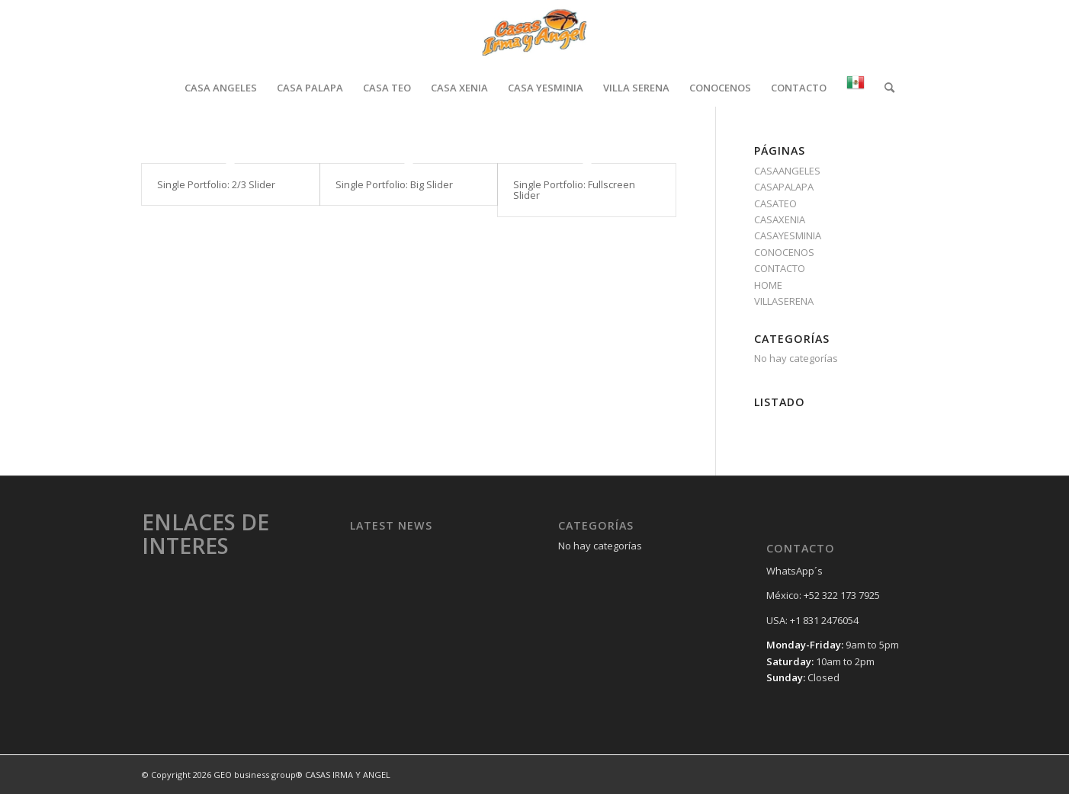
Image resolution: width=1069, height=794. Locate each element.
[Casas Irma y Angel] (534, 34)
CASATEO (775, 203)
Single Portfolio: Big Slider (394, 184)
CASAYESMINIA (787, 235)
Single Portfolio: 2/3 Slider (216, 184)
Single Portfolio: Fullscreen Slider (574, 190)
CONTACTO (779, 268)
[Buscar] (884, 88)
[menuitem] (221, 88)
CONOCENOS (784, 252)
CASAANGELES (787, 171)
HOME (768, 285)
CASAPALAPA (784, 187)
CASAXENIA (779, 219)
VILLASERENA (784, 301)
